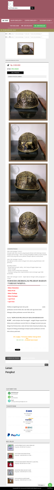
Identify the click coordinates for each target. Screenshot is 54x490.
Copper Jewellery (31, 21)
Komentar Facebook (28, 358)
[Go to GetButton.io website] (50, 488)
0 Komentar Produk (13, 358)
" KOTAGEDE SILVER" (35, 307)
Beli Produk (15, 73)
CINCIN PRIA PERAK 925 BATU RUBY (23, 470)
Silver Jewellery (16, 21)
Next (46, 365)
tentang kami (14, 26)
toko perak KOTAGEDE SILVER (27, 488)
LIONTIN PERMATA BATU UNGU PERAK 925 (24, 445)
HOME (5, 21)
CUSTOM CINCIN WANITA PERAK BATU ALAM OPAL (26, 462)
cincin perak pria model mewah (22, 478)
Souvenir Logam (46, 21)
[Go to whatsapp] (50, 485)
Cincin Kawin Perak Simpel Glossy (22, 453)
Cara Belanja (26, 26)
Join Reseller (40, 26)
